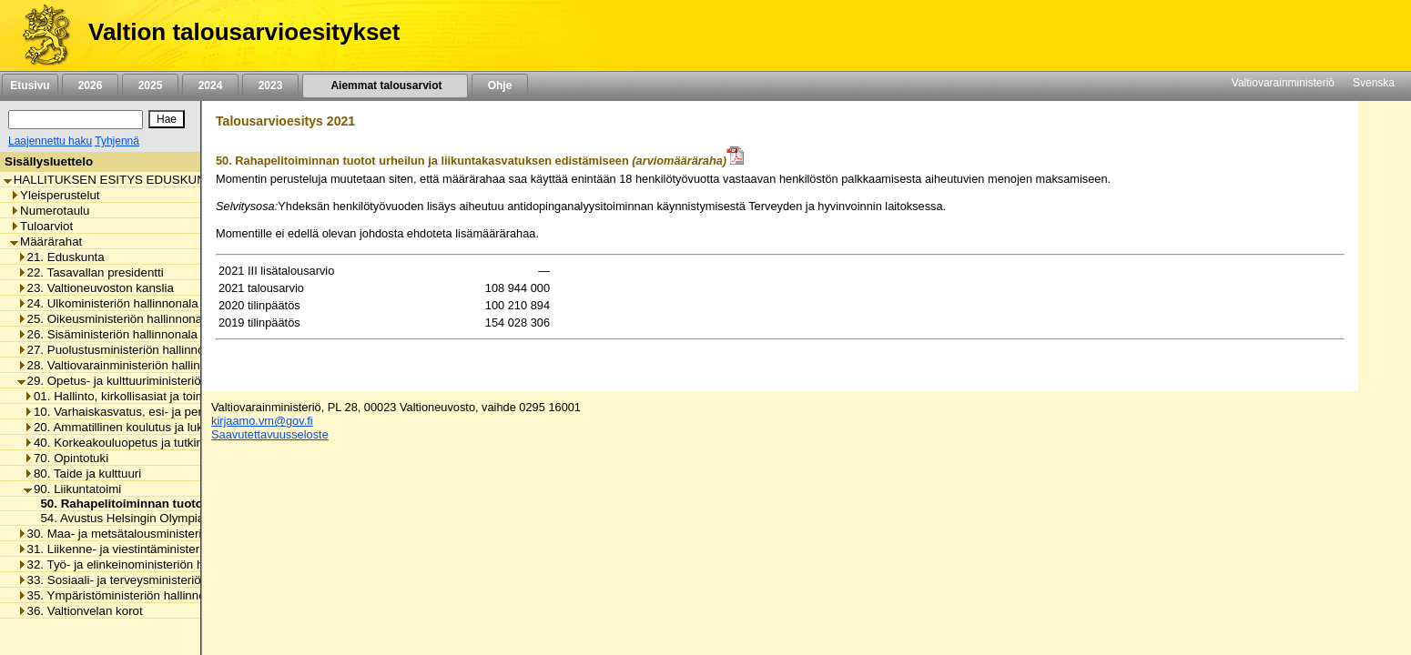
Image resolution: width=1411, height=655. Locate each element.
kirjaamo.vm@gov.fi (262, 421)
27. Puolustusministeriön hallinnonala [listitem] (122, 350)
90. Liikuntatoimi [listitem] (72, 489)
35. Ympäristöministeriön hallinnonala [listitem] (122, 595)
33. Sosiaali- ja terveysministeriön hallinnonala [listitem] (146, 580)
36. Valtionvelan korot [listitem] (80, 611)
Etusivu (29, 85)
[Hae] (166, 119)
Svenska (1374, 82)
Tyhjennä (117, 141)
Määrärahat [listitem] (46, 241)
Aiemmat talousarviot (385, 85)
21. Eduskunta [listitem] (61, 257)
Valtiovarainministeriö (1283, 82)
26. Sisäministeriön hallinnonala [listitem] (107, 334)
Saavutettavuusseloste (270, 434)
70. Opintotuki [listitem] (66, 458)
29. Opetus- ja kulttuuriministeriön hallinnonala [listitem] (146, 381)
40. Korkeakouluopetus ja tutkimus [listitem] (121, 442)
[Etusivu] (39, 35)
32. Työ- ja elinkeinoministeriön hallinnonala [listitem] (139, 564)
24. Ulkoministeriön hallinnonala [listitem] (107, 303)
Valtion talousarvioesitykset (244, 31)
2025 (150, 85)
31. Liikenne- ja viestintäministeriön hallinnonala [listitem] (150, 549)
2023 (270, 85)
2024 (210, 85)
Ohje (500, 85)
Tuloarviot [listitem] (41, 226)
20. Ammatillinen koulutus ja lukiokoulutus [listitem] (141, 427)
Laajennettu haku (50, 141)
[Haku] (75, 119)
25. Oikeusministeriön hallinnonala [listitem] (114, 319)
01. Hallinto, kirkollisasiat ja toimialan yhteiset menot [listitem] (168, 396)
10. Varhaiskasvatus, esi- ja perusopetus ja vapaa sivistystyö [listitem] (192, 411)
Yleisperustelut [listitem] (54, 195)
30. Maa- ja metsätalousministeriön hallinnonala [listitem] (150, 533)
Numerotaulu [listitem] (49, 210)
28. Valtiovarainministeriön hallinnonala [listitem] (127, 365)
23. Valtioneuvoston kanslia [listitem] (95, 288)
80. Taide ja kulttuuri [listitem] (82, 473)
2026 (90, 85)
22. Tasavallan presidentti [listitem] (90, 272)
